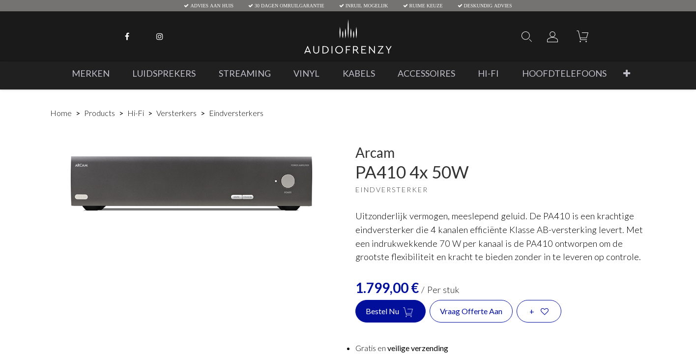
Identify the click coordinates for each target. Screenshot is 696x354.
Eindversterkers (236, 113)
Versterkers (176, 113)
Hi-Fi (135, 113)
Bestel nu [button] (390, 311)
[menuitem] (90, 73)
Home (61, 113)
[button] (627, 73)
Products (99, 113)
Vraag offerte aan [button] (471, 311)
